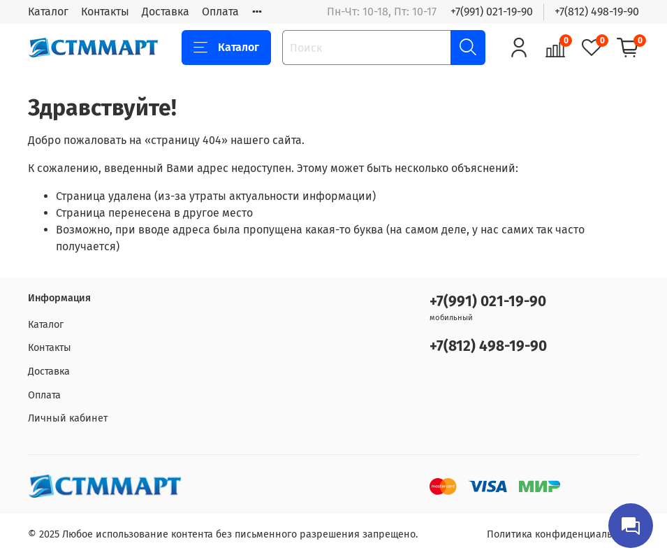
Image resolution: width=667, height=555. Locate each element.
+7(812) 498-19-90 (597, 11)
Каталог (48, 11)
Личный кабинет (68, 418)
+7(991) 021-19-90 (491, 11)
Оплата (220, 11)
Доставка (165, 11)
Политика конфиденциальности (563, 534)
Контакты (105, 11)
